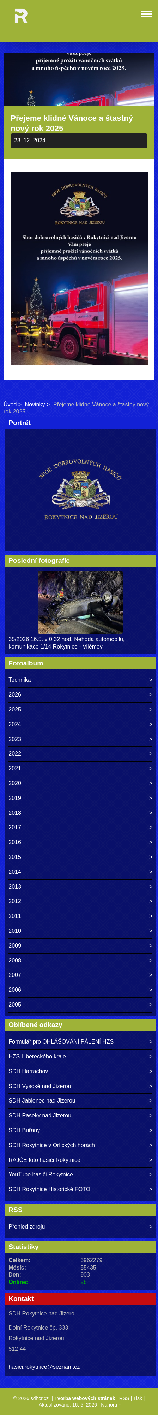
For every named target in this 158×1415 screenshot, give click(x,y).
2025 (14, 709)
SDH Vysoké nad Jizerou (39, 1086)
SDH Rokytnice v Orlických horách (51, 1145)
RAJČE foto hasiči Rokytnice (44, 1160)
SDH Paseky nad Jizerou (39, 1115)
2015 (14, 857)
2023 (14, 739)
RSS (124, 1398)
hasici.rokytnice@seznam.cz (44, 1367)
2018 (14, 813)
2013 (14, 887)
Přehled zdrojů (26, 1227)
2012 (14, 901)
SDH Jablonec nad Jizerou (41, 1101)
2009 (14, 946)
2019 (14, 798)
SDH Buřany (24, 1130)
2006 (14, 990)
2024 (14, 724)
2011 (14, 916)
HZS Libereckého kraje (37, 1056)
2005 (14, 1005)
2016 (14, 842)
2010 (14, 931)
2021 (14, 768)
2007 (14, 975)
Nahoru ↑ (111, 1405)
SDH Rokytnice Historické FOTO (49, 1189)
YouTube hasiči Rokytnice (40, 1174)
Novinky (35, 404)
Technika (19, 680)
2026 (14, 695)
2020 (14, 783)
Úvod (10, 404)
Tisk (137, 1398)
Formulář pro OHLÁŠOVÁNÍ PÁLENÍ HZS (61, 1042)
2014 (14, 872)
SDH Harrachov (28, 1071)
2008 (14, 960)
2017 (14, 827)
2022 (14, 754)
